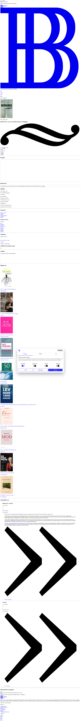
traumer (1, 217)
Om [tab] (56, 353)
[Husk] (40, 94)
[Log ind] (40, 92)
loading (2, 151)
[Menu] (40, 96)
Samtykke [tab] (25, 353)
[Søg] (40, 90)
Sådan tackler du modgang (9, 523)
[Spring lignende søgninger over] (40, 221)
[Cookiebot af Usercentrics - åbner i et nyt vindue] (58, 350)
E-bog (4, 149)
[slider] (40, 109)
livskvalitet (2, 216)
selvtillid (1, 214)
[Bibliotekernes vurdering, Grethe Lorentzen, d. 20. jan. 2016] (8, 599)
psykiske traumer (3, 212)
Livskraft (25, 523)
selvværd (1, 213)
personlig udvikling (3, 215)
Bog (1, 150)
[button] (40, 692)
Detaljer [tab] (40, 353)
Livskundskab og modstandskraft (18, 523)
